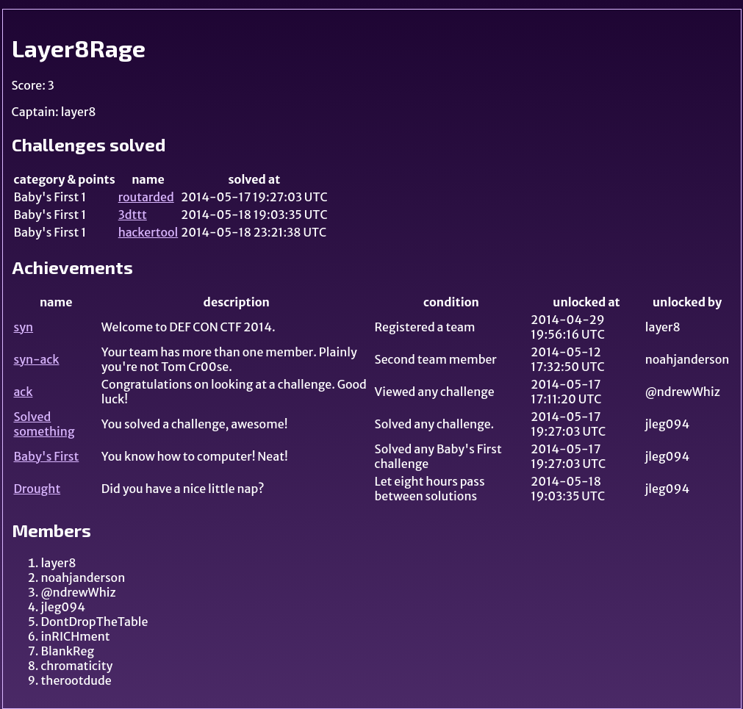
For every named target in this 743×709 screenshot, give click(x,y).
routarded (146, 197)
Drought (37, 488)
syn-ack (37, 359)
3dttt (132, 214)
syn (24, 327)
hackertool (148, 232)
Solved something (44, 424)
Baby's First (46, 456)
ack (23, 391)
